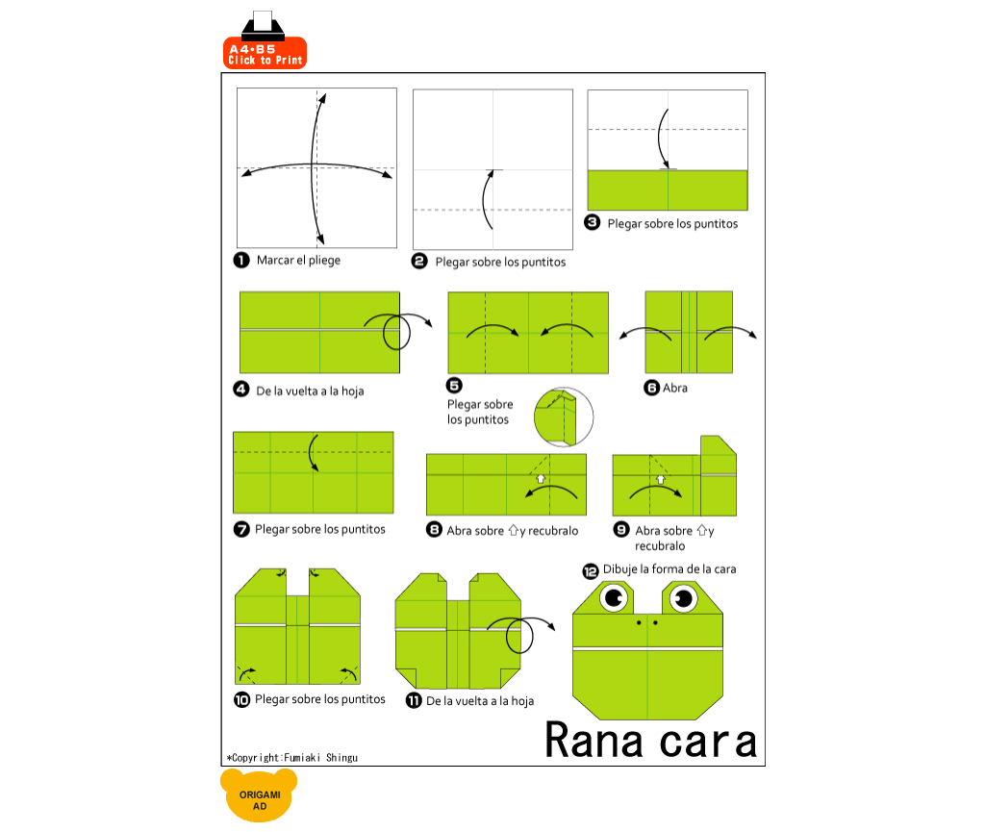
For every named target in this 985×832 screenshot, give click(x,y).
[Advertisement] (538, 40)
